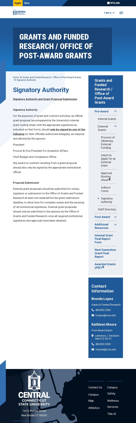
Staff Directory (107, 209)
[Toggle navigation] (121, 12)
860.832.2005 (103, 344)
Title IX (111, 414)
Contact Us (95, 387)
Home (16, 77)
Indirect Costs (106, 189)
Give (27, 3)
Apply (18, 3)
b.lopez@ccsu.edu (106, 315)
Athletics (94, 408)
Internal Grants (107, 119)
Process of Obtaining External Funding (108, 142)
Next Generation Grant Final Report (105, 253)
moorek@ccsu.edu (106, 349)
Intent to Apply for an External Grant (108, 160)
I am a (107, 12)
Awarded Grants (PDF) (105, 266)
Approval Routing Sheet (106, 176)
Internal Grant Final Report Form (104, 239)
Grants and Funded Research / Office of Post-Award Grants (105, 91)
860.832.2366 (103, 310)
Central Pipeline (114, 3)
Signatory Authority (107, 200)
